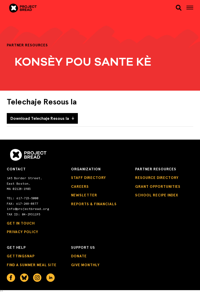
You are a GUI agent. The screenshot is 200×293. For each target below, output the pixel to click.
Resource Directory (157, 178)
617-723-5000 (27, 198)
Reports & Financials (94, 204)
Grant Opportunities (157, 186)
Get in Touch (21, 223)
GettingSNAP (21, 256)
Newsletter (84, 195)
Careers (80, 186)
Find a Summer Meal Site (32, 265)
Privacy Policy (22, 232)
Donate (79, 256)
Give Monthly (85, 265)
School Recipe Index (156, 195)
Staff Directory (88, 178)
